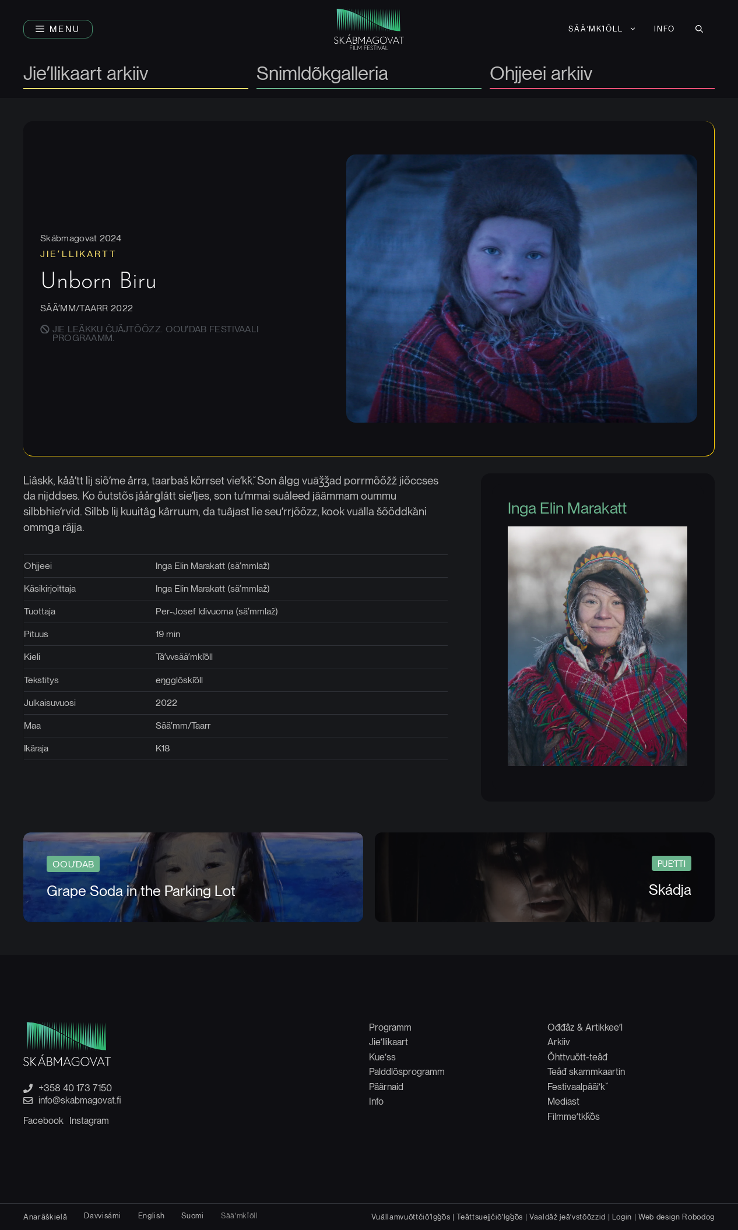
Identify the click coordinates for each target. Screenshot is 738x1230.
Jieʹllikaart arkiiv (85, 74)
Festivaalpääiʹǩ (576, 1086)
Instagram (89, 1120)
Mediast (563, 1100)
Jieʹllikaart (388, 1041)
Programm (390, 1026)
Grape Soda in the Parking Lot (141, 890)
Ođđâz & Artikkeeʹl (585, 1026)
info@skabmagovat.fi (79, 1100)
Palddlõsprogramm (407, 1071)
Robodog (698, 1216)
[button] (58, 29)
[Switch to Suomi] (192, 1215)
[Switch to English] (151, 1215)
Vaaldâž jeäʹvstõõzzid (567, 1216)
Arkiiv (558, 1041)
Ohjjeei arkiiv (541, 74)
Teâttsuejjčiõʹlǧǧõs (489, 1216)
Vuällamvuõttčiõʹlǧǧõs (411, 1216)
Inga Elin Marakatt (568, 509)
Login (622, 1216)
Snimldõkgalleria (322, 74)
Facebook (43, 1120)
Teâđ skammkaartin (586, 1071)
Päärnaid (386, 1086)
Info (664, 28)
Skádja (670, 889)
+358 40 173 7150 (75, 1087)
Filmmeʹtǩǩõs (573, 1116)
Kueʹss (382, 1056)
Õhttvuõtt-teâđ (577, 1056)
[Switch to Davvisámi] (102, 1215)
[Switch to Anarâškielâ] (45, 1216)
